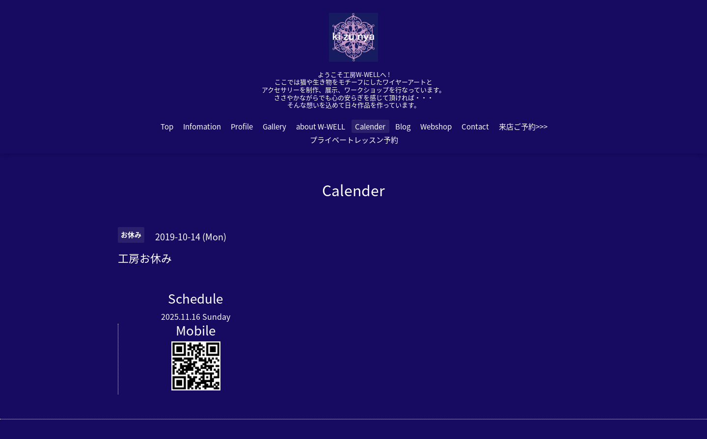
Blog (402, 126)
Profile (242, 126)
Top (167, 126)
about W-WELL (320, 126)
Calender (370, 126)
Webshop (436, 126)
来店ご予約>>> (523, 126)
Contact (475, 126)
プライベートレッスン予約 (354, 139)
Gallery (274, 126)
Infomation (202, 126)
